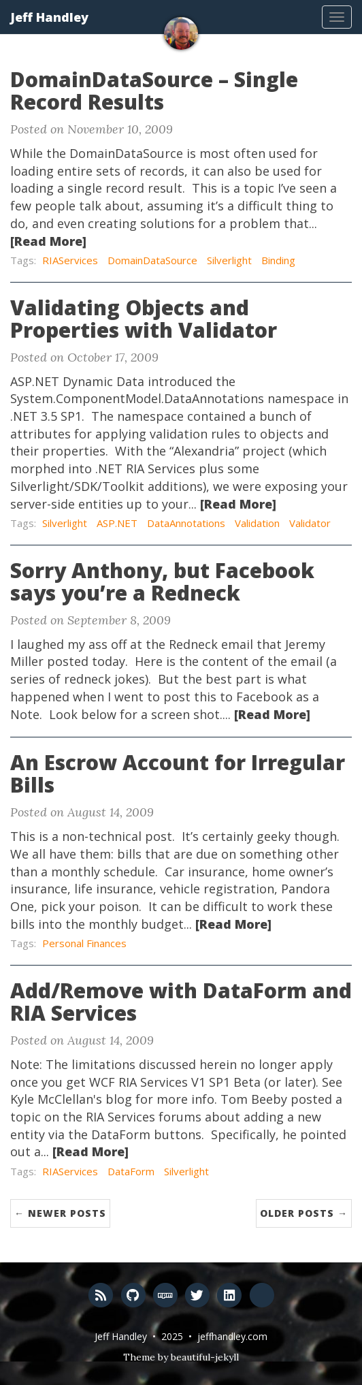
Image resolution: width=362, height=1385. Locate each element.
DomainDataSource (152, 260)
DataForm (131, 1171)
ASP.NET (117, 523)
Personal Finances (84, 943)
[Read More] (48, 241)
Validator (310, 523)
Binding (278, 260)
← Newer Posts (60, 1213)
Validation (257, 523)
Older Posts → (304, 1213)
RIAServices (70, 260)
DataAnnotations (186, 523)
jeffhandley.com (232, 1336)
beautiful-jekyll (205, 1357)
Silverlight (229, 260)
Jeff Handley (49, 17)
